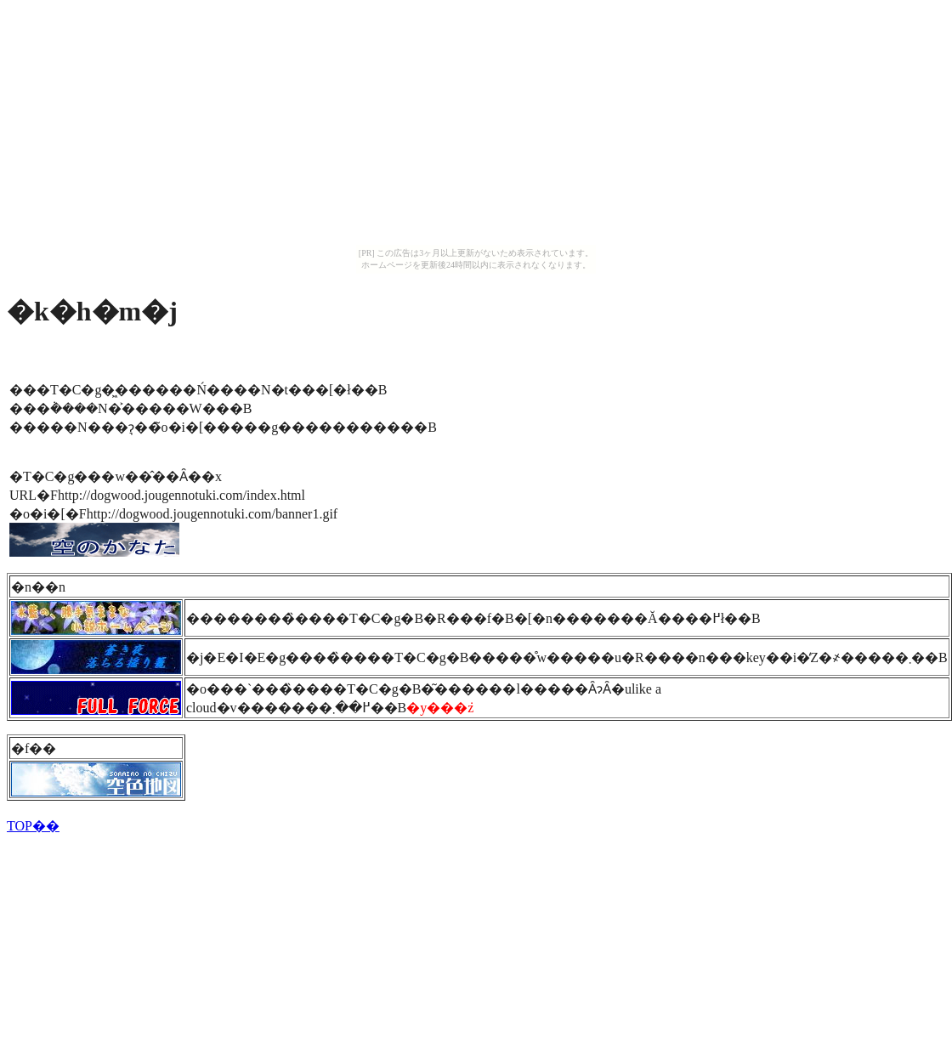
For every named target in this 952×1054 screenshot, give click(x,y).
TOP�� (33, 826)
